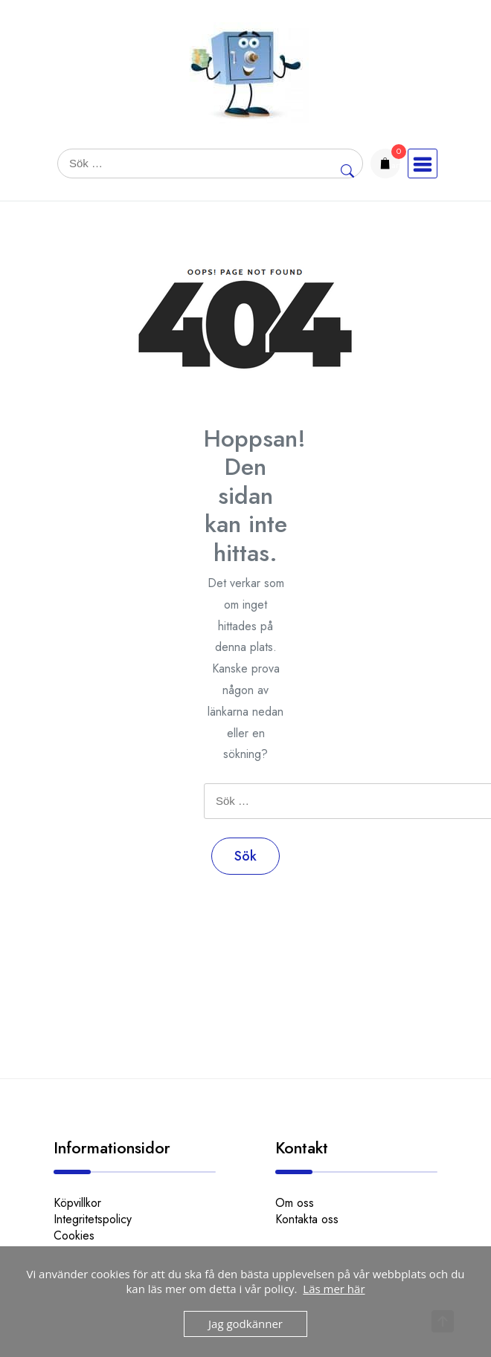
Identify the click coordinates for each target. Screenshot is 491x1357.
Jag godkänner (245, 1323)
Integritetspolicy (93, 1219)
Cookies (74, 1235)
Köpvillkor (77, 1202)
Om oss (294, 1202)
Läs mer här (334, 1288)
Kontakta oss (306, 1219)
